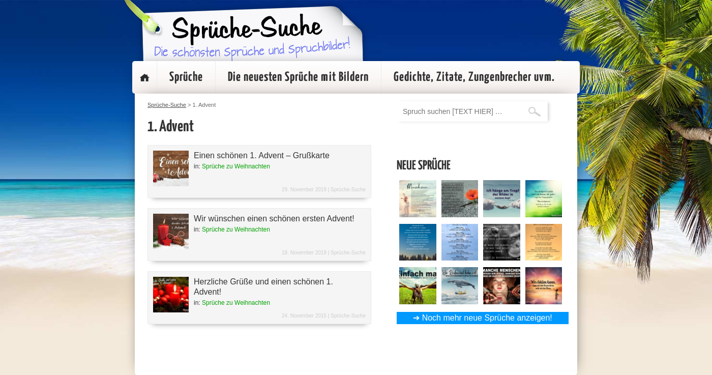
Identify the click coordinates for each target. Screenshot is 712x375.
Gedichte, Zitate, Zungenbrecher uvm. (474, 77)
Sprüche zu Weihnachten (236, 166)
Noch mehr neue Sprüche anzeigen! (487, 317)
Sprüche (186, 77)
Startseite (144, 77)
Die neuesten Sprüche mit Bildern (298, 77)
